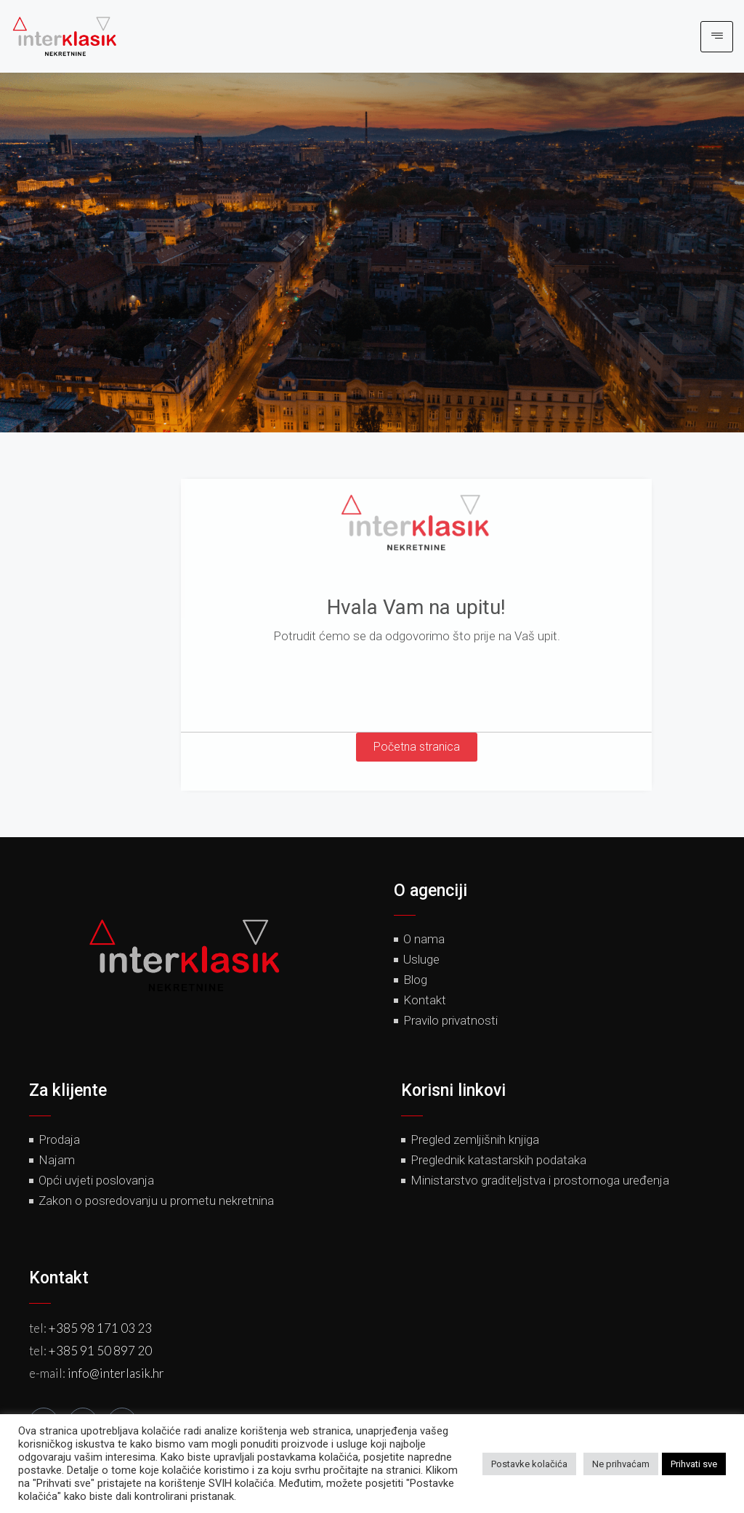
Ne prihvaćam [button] (621, 1463)
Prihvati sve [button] (694, 1463)
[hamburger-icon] (716, 36)
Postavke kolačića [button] (529, 1463)
